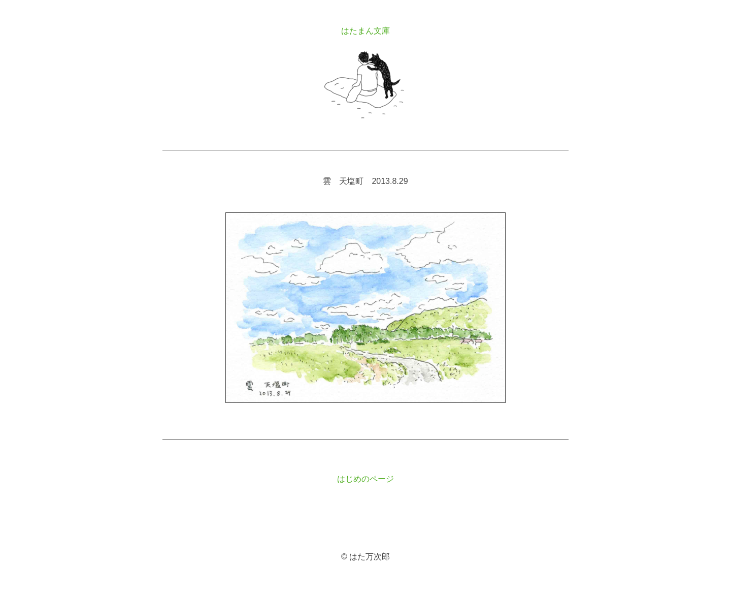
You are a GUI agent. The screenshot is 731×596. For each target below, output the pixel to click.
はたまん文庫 (365, 30)
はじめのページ (365, 479)
